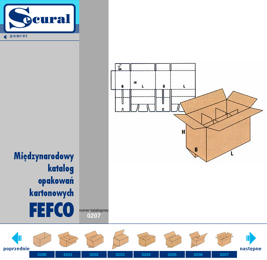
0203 (120, 254)
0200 (42, 254)
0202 (94, 254)
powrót (14, 36)
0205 (172, 254)
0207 (224, 254)
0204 (146, 254)
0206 (198, 254)
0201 (68, 254)
